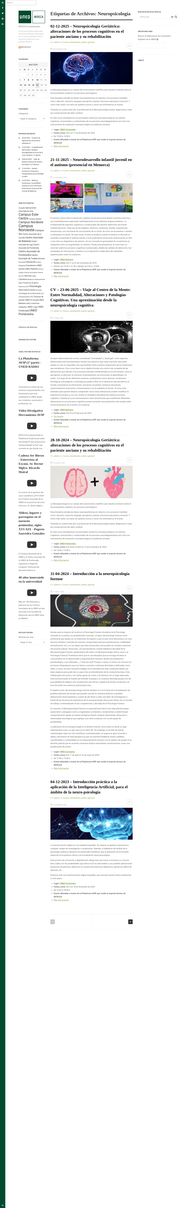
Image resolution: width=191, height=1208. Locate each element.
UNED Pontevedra (68, 543)
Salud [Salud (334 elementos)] (21, 290)
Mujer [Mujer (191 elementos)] (20, 283)
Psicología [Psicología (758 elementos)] (35, 286)
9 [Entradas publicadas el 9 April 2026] (32, 80)
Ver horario (58, 416)
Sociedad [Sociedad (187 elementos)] (39, 290)
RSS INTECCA (26, 47)
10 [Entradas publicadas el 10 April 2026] (37, 80)
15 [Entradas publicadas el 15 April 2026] (29, 85)
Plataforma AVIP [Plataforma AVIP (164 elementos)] (24, 286)
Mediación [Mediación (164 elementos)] (31, 279)
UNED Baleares (66, 259)
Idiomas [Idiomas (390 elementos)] (27, 276)
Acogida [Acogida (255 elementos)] (22, 208)
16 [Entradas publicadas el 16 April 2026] (33, 85)
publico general (88, 42)
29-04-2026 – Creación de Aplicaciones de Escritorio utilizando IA (31, 140)
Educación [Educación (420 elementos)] (31, 262)
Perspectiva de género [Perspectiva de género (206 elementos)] (31, 283)
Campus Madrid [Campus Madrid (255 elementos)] (35, 219)
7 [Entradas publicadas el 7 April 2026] (24, 80)
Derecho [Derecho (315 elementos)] (41, 258)
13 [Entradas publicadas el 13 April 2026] (21, 85)
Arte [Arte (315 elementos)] (31, 211)
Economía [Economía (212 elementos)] (22, 262)
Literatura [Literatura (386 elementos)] (23, 279)
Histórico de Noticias (28, 327)
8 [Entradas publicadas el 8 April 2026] (28, 80)
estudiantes (75, 42)
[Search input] (155, 17)
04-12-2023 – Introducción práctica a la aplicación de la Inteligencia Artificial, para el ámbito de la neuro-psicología (89, 786)
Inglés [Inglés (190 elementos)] (34, 276)
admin (57, 42)
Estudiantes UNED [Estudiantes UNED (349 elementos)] (34, 265)
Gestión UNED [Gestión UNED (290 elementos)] (24, 269)
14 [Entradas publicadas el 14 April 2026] (25, 85)
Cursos (66, 42)
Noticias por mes (26, 637)
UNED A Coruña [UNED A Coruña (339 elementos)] (31, 300)
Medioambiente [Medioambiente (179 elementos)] (40, 279)
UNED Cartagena (67, 752)
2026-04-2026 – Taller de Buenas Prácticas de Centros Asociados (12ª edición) (32, 161)
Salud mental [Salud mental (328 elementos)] (29, 290)
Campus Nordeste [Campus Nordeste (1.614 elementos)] (31, 222)
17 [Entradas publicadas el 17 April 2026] (37, 85)
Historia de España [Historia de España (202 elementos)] (30, 272)
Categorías (23, 113)
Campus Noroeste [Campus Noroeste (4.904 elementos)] (26, 228)
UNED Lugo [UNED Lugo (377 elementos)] (32, 307)
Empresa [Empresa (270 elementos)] (22, 266)
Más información (61, 146)
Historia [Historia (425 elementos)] (34, 269)
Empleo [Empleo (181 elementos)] (38, 262)
